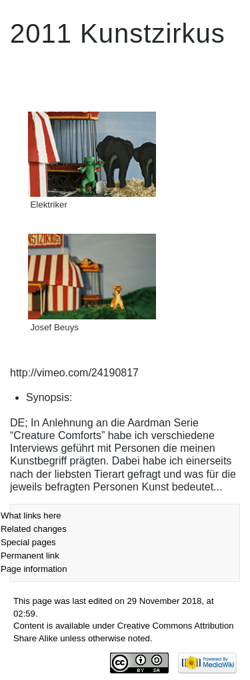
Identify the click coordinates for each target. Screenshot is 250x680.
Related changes (34, 529)
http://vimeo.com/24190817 (74, 372)
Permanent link (30, 556)
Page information (34, 569)
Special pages (28, 542)
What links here (31, 516)
